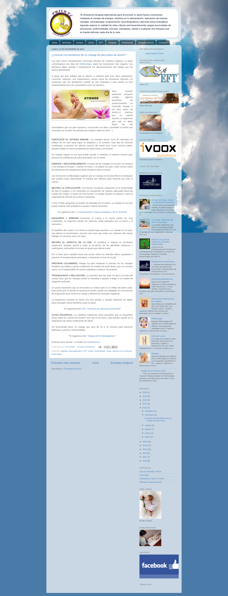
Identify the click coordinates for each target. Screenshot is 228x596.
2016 (144, 408)
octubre (148, 425)
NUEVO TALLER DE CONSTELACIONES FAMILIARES (160, 242)
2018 (144, 400)
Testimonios (127, 42)
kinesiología (100, 351)
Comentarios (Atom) (73, 369)
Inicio (54, 42)
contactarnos (93, 342)
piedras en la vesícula (122, 351)
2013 (144, 449)
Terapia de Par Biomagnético (101, 336)
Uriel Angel (144, 475)
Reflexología (85, 64)
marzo (148, 433)
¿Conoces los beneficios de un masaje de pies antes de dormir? (89, 55)
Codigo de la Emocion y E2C (153, 371)
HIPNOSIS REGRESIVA (162, 279)
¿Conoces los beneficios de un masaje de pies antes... (157, 419)
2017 (144, 404)
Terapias (112, 42)
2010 (144, 461)
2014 (144, 445)
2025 (144, 392)
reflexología (57, 354)
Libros (91, 42)
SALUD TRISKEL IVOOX (150, 471)
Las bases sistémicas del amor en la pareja (162, 221)
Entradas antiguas (122, 362)
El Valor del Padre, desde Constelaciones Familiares (162, 201)
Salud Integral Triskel (154, 53)
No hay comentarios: (86, 347)
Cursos (79, 42)
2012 (144, 453)
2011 (144, 457)
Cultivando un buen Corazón (151, 478)
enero (147, 437)
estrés (91, 351)
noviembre (150, 415)
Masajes (155, 353)
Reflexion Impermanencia (150, 482)
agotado (64, 351)
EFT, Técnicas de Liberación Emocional (101, 309)
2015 (144, 442)
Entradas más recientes (65, 362)
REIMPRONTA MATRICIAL (163, 262)
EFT (101, 42)
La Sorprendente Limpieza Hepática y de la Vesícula (101, 212)
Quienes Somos (146, 42)
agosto (148, 429)
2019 (144, 396)
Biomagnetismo (76, 351)
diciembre (149, 411)
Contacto (163, 42)
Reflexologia (156, 318)
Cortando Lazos (158, 336)
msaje (108, 351)
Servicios (66, 42)
